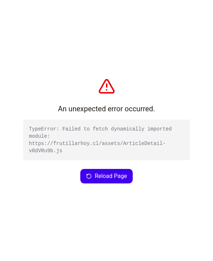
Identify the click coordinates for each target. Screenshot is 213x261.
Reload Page (106, 176)
